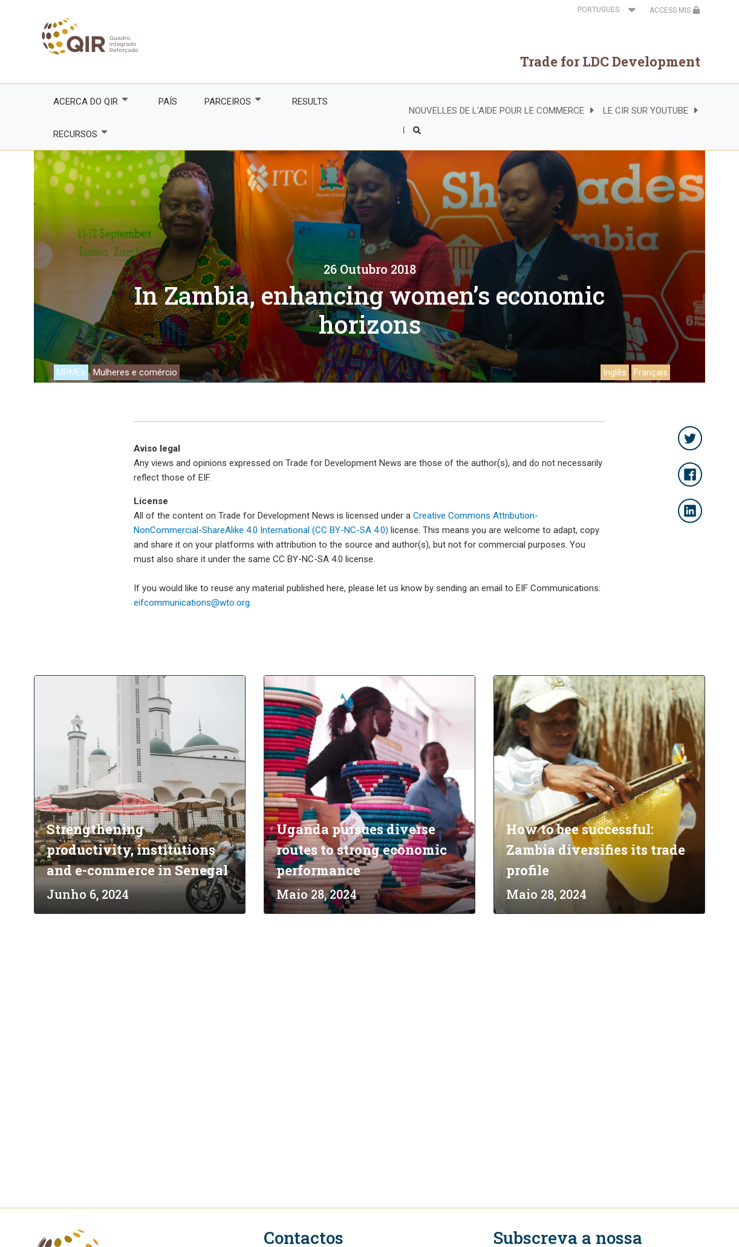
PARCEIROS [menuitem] (227, 101)
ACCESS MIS (674, 10)
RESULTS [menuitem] (310, 101)
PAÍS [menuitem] (167, 101)
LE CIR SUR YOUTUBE (645, 110)
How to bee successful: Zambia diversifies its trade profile (595, 849)
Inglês (615, 372)
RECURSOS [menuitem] (74, 134)
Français (651, 372)
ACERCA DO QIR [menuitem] (84, 101)
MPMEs (71, 372)
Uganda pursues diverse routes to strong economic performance (361, 849)
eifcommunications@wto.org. (193, 602)
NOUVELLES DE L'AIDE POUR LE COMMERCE (496, 110)
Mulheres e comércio (135, 372)
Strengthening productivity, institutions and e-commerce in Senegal (137, 849)
